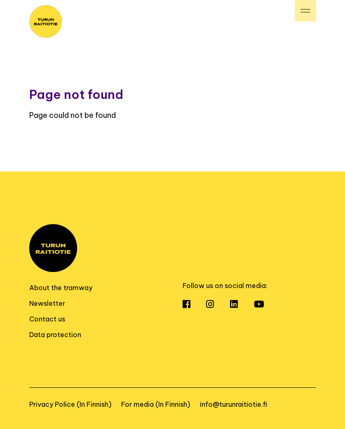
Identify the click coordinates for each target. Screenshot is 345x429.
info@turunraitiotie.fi (233, 404)
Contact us (47, 319)
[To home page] (45, 21)
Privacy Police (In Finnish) (70, 404)
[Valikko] (305, 10)
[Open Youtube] (266, 304)
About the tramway (60, 288)
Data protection (55, 335)
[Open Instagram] (217, 304)
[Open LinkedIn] (241, 304)
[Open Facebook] (194, 304)
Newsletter (47, 303)
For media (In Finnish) (155, 404)
